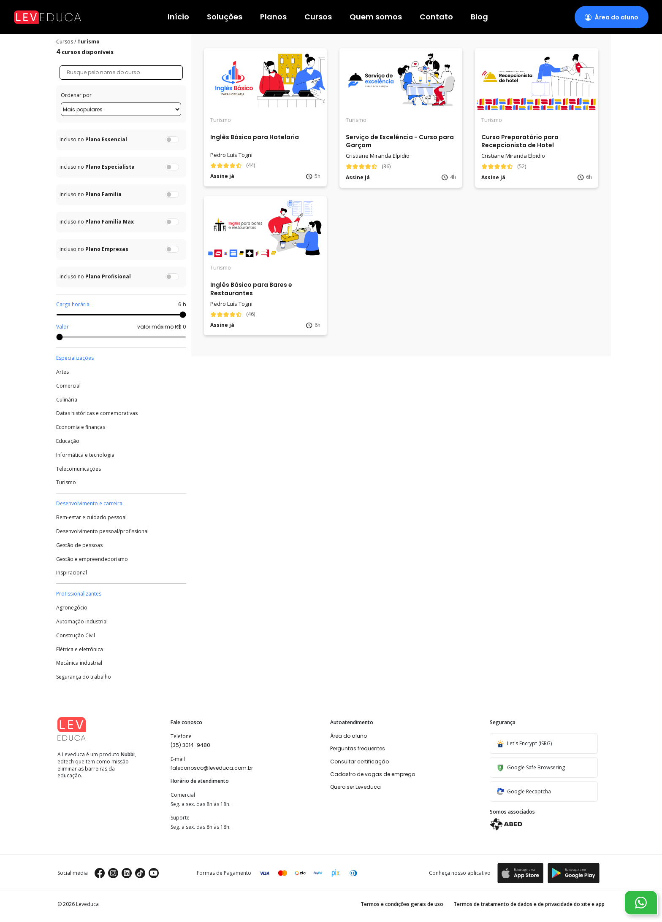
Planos (273, 17)
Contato (436, 17)
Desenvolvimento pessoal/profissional (102, 531)
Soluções (224, 17)
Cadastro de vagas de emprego (372, 774)
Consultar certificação (359, 761)
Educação (67, 441)
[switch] (172, 139)
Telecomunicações (78, 469)
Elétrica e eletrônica (79, 649)
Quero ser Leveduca (355, 786)
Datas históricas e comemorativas (97, 413)
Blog (479, 17)
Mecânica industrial (79, 663)
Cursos (318, 17)
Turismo (66, 482)
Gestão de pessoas (79, 545)
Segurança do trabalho (83, 677)
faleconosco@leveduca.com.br (212, 767)
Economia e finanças (80, 427)
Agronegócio (71, 607)
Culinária (66, 399)
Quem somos (376, 17)
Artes (62, 372)
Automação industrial (82, 621)
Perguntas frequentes (357, 748)
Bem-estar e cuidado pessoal (91, 517)
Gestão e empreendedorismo (92, 559)
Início (178, 17)
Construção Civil (75, 635)
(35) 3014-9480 (190, 745)
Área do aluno (348, 735)
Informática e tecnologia (85, 455)
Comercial (68, 386)
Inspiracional (71, 572)
